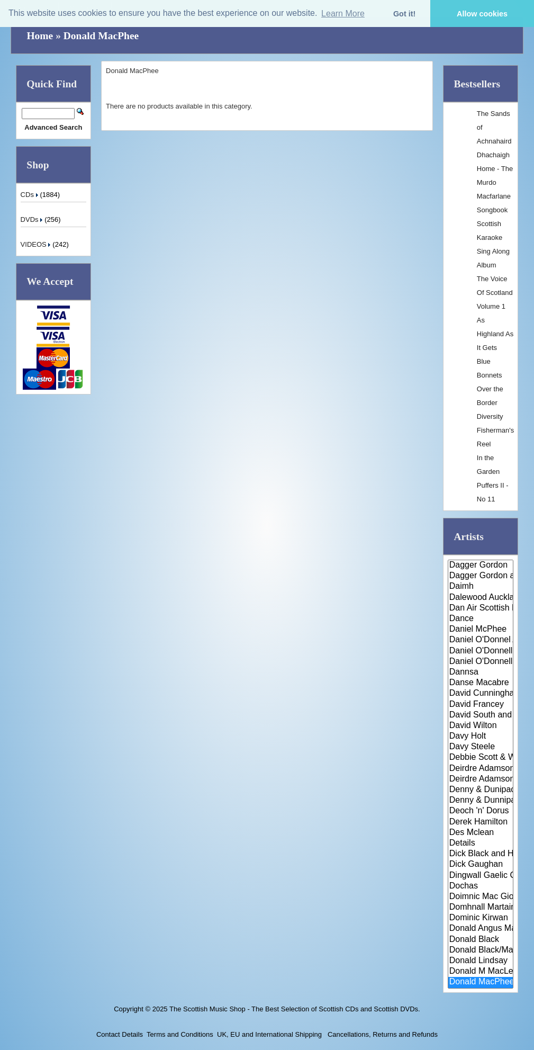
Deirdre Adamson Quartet (480, 779)
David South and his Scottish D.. (480, 715)
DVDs (33, 219)
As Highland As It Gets (495, 334)
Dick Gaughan (480, 864)
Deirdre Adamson (480, 769)
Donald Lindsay (480, 961)
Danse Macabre (480, 683)
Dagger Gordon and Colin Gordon (480, 576)
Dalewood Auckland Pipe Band (480, 598)
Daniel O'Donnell (480, 651)
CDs (30, 195)
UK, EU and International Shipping (269, 1034)
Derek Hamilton (480, 822)
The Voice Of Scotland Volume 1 (495, 292)
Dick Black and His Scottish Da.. (480, 854)
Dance (480, 619)
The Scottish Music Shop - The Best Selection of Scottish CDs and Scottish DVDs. (294, 1009)
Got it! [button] (404, 14)
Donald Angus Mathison (480, 928)
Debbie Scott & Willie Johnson (480, 757)
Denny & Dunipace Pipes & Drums (480, 790)
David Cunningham (480, 693)
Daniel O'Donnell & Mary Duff (480, 662)
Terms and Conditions (180, 1034)
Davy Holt (480, 736)
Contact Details (119, 1034)
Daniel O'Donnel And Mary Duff (480, 640)
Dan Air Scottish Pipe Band (480, 608)
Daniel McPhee (480, 629)
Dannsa (480, 672)
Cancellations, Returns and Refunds (381, 1034)
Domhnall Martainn (480, 907)
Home (39, 35)
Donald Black (480, 940)
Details (480, 843)
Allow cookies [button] (482, 14)
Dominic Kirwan (480, 918)
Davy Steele (480, 747)
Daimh (480, 586)
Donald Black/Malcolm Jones (480, 950)
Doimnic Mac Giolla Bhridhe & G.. (480, 897)
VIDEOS (37, 244)
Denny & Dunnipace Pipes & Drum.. (480, 800)
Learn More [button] (343, 13)
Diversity (490, 416)
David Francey (480, 704)
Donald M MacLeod (480, 971)
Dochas (480, 886)
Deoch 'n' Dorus (480, 811)
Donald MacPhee (101, 35)
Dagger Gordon (480, 565)
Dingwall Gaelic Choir (480, 875)
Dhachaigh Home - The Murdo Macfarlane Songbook (495, 182)
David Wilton (480, 726)
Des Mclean (480, 833)
